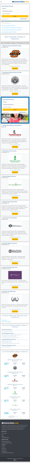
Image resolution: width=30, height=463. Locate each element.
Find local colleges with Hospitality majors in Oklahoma (12, 27)
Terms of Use (4, 449)
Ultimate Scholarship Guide (6, 441)
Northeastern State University (9, 151)
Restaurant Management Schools (9, 345)
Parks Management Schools (8, 333)
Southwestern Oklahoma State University (12, 72)
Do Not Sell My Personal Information (7, 452)
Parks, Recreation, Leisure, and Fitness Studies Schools (10, 337)
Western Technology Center (9, 291)
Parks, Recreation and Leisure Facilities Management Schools (11, 334)
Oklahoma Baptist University (9, 176)
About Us (3, 436)
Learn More (15, 68)
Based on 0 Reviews (17, 144)
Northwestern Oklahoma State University (12, 125)
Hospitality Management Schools (9, 339)
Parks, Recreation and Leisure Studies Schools (9, 336)
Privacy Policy (4, 448)
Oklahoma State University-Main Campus (12, 45)
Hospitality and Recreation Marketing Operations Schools (10, 343)
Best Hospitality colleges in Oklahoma (9, 25)
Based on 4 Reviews (17, 237)
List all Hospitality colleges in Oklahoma (9, 31)
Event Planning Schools (7, 329)
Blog (2, 434)
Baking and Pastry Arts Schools (6, 347)
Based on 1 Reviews (17, 91)
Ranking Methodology (5, 437)
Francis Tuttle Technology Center (10, 267)
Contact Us (3, 446)
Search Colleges (4, 433)
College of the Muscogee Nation (10, 201)
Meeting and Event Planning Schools (7, 331)
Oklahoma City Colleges (6, 321)
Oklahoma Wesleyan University (10, 243)
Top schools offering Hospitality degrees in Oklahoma (11, 29)
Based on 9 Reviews (17, 66)
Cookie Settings (4, 451)
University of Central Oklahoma (10, 217)
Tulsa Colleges (4, 320)
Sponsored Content (5, 112)
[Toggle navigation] (1, 2)
